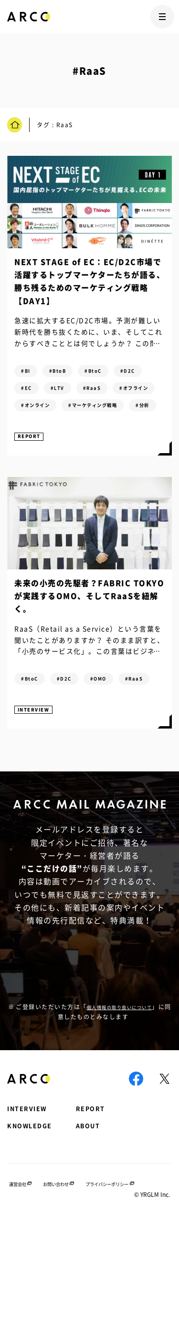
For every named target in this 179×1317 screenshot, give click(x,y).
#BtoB (67, 372)
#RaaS (33, 413)
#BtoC (110, 372)
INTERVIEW (38, 788)
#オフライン (84, 413)
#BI (28, 372)
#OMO (116, 733)
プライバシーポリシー (136, 1260)
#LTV (106, 393)
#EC (69, 393)
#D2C (32, 393)
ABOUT (105, 1212)
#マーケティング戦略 (113, 434)
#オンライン (41, 434)
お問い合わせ (69, 1260)
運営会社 (18, 1260)
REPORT (32, 489)
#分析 (31, 455)
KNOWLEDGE (34, 1212)
